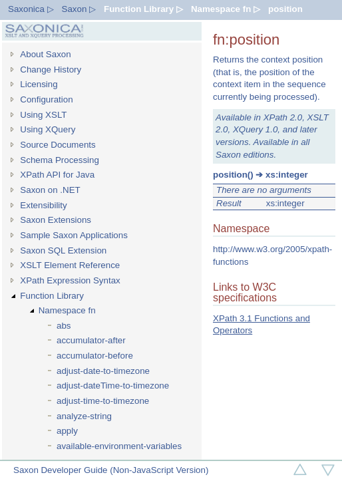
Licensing (38, 84)
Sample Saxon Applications (74, 235)
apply (67, 431)
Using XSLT (43, 115)
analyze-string (84, 416)
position (285, 9)
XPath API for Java (57, 175)
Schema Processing (59, 160)
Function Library (52, 296)
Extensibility (43, 205)
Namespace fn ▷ (225, 9)
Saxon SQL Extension (63, 250)
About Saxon (45, 54)
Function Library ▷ (143, 9)
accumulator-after (91, 340)
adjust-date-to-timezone (103, 371)
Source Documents (57, 145)
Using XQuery (47, 129)
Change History (50, 70)
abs (64, 326)
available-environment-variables (119, 446)
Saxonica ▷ (31, 9)
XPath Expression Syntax (70, 280)
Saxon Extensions (55, 220)
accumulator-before (95, 356)
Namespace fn (67, 310)
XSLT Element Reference (70, 265)
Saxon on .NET (50, 190)
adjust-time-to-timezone (103, 401)
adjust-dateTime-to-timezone (113, 386)
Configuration (46, 99)
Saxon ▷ (79, 9)
